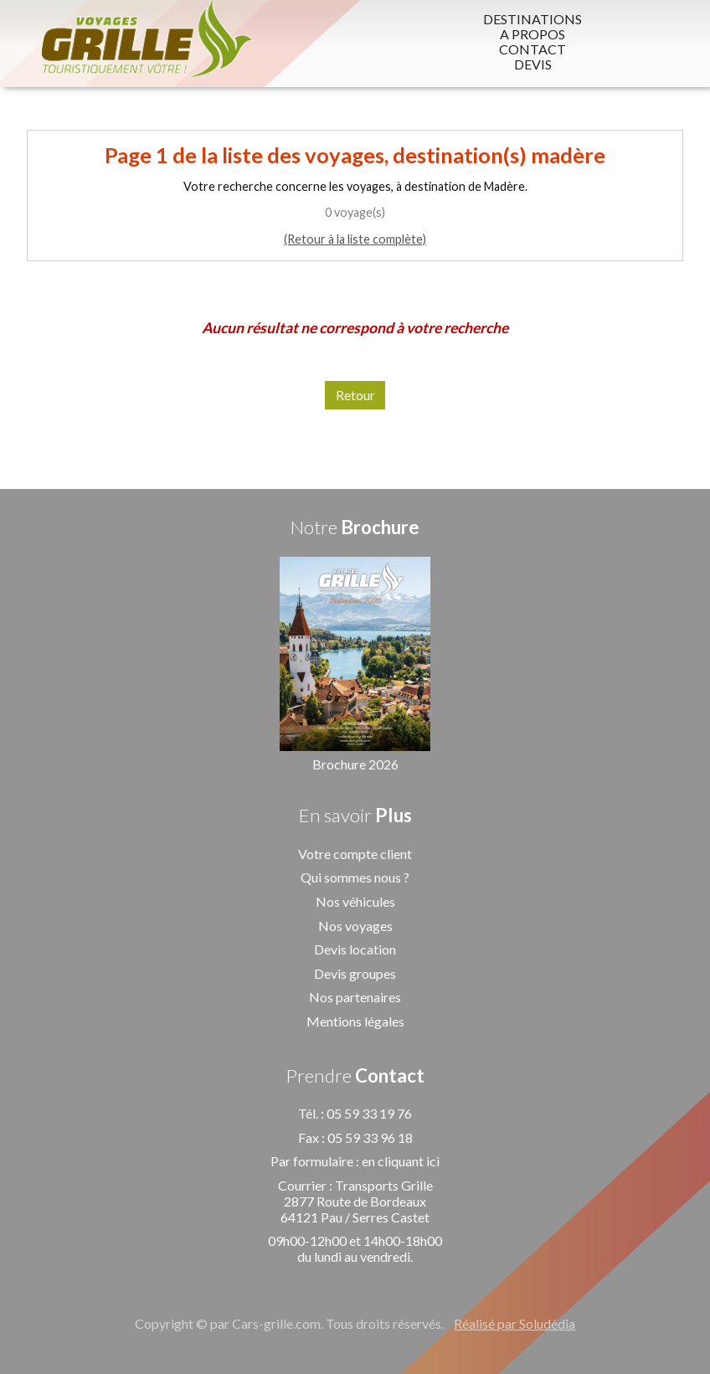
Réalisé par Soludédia (514, 1323)
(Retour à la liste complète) (355, 239)
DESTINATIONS (532, 19)
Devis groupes (355, 973)
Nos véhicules (355, 901)
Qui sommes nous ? (355, 877)
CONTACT (532, 49)
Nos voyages (355, 926)
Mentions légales (355, 1021)
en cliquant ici (401, 1161)
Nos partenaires (355, 997)
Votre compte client (355, 854)
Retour (355, 395)
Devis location (355, 949)
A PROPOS (532, 34)
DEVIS (533, 64)
